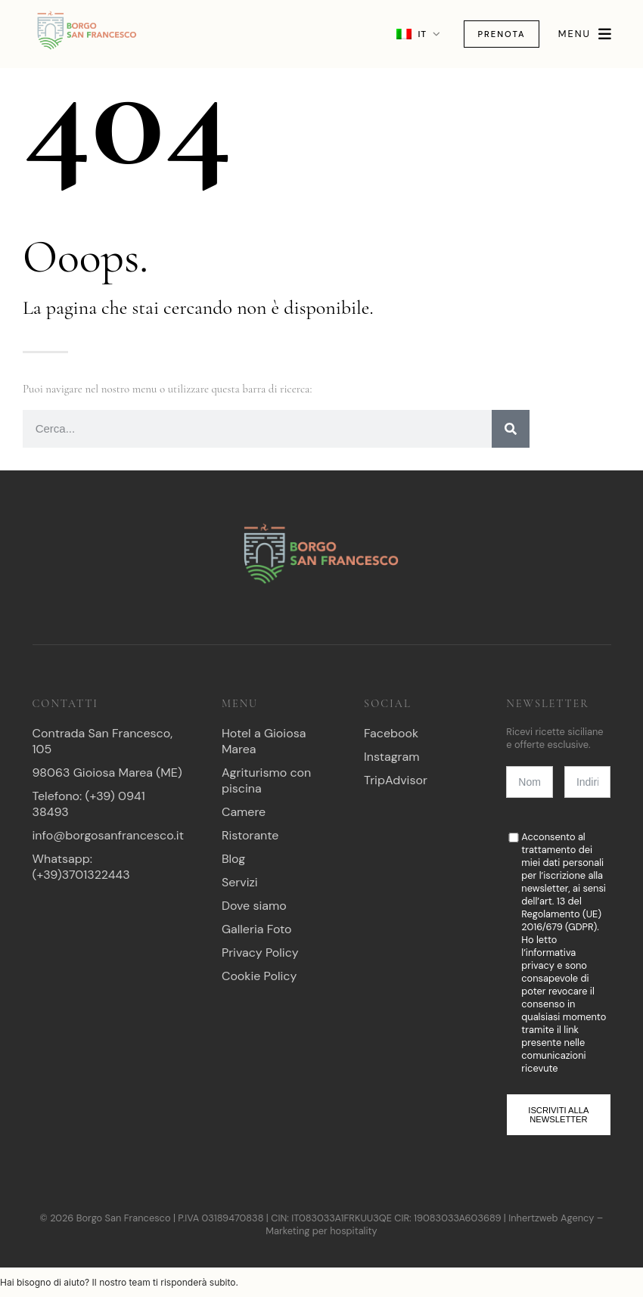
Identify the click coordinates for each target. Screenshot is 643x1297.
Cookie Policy (259, 976)
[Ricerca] (511, 429)
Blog (233, 859)
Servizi (240, 882)
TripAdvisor (395, 780)
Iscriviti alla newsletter (558, 1115)
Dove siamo (254, 906)
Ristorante (250, 835)
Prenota (496, 34)
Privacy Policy (260, 952)
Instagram (391, 757)
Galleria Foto (257, 929)
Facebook (391, 733)
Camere (244, 812)
